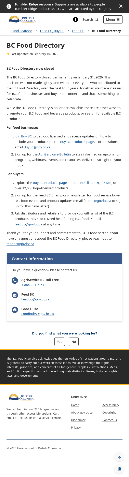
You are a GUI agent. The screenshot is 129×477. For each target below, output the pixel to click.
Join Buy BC (23, 136)
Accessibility (110, 405)
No (74, 341)
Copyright (109, 412)
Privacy (76, 427)
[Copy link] (119, 469)
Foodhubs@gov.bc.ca (37, 314)
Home (75, 405)
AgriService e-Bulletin (54, 154)
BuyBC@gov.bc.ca (37, 147)
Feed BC (78, 31)
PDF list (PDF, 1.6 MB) (96, 182)
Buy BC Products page (77, 141)
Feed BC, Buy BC (52, 31)
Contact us (109, 420)
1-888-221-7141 (32, 284)
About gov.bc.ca (82, 412)
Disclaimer (78, 420)
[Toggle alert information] (75, 19)
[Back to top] (119, 456)
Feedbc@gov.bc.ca (35, 299)
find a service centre (47, 418)
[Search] (90, 19)
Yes (59, 341)
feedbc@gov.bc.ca (97, 200)
